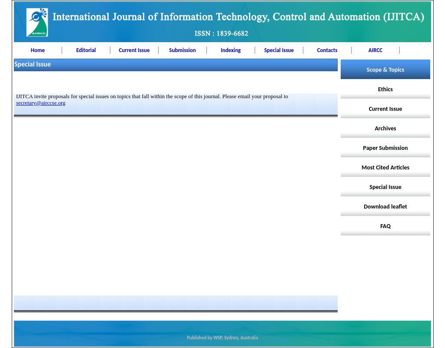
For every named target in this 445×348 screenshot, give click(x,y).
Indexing (231, 50)
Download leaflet (385, 206)
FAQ (385, 226)
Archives (385, 128)
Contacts (327, 50)
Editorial (86, 50)
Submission (182, 50)
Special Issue (279, 50)
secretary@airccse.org (41, 103)
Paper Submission (385, 148)
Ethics (385, 89)
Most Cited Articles (385, 167)
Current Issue (134, 50)
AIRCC (375, 50)
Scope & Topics (385, 69)
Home (38, 50)
